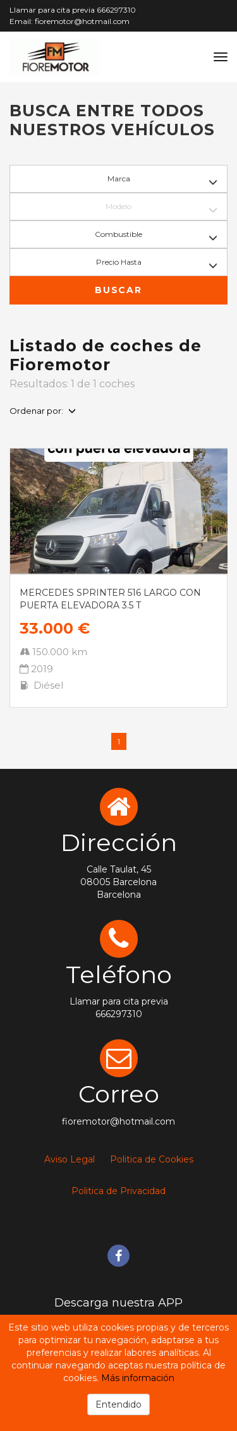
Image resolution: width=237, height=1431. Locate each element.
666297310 (116, 10)
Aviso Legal (69, 1159)
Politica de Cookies (151, 1159)
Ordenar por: (42, 411)
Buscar (118, 290)
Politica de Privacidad (118, 1191)
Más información (137, 1378)
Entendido (118, 1404)
